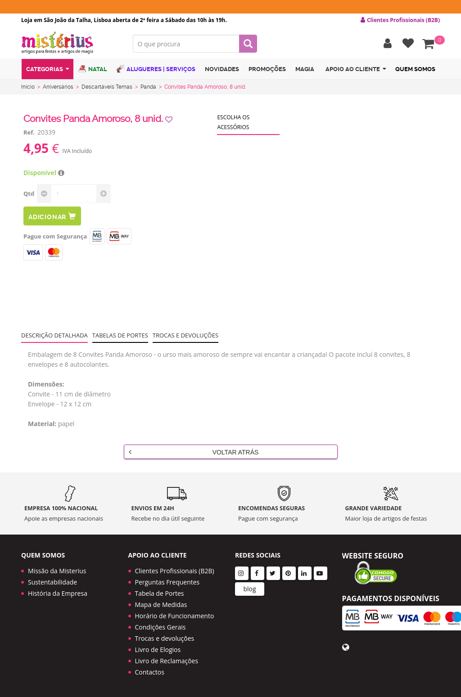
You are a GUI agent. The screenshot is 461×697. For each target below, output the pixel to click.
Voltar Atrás (194, 452)
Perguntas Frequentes (167, 582)
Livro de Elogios (158, 649)
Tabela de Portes (159, 593)
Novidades (222, 69)
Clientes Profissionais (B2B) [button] (400, 20)
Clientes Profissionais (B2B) (174, 571)
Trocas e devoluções (185, 335)
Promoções (267, 69)
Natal (92, 68)
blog (249, 589)
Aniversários (58, 87)
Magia (304, 69)
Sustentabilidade (52, 582)
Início (28, 87)
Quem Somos (415, 69)
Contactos (149, 672)
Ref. (29, 132)
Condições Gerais (160, 627)
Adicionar (52, 216)
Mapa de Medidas (161, 604)
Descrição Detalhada (54, 335)
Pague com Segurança (55, 236)
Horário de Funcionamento (174, 616)
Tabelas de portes (120, 335)
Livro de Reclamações (167, 661)
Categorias (47, 69)
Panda (148, 87)
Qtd (28, 193)
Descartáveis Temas (106, 87)
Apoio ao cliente (355, 69)
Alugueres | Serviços (156, 68)
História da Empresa (57, 593)
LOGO (70, 42)
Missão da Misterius (57, 571)
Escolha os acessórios (233, 122)
